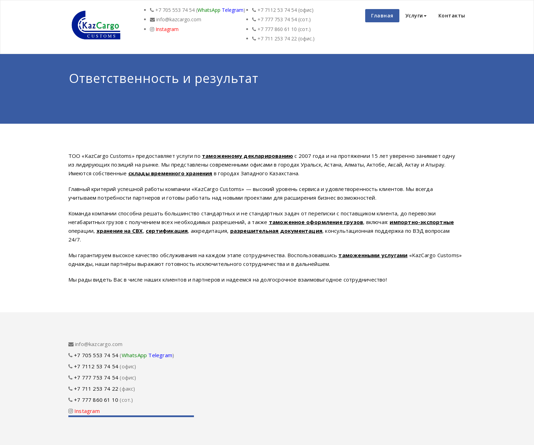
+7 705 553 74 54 (175, 10)
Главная (382, 15)
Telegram (232, 10)
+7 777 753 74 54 (277, 19)
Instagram (167, 29)
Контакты (451, 15)
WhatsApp (208, 10)
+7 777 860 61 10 (277, 29)
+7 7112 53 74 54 (277, 10)
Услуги (416, 15)
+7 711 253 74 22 (277, 38)
